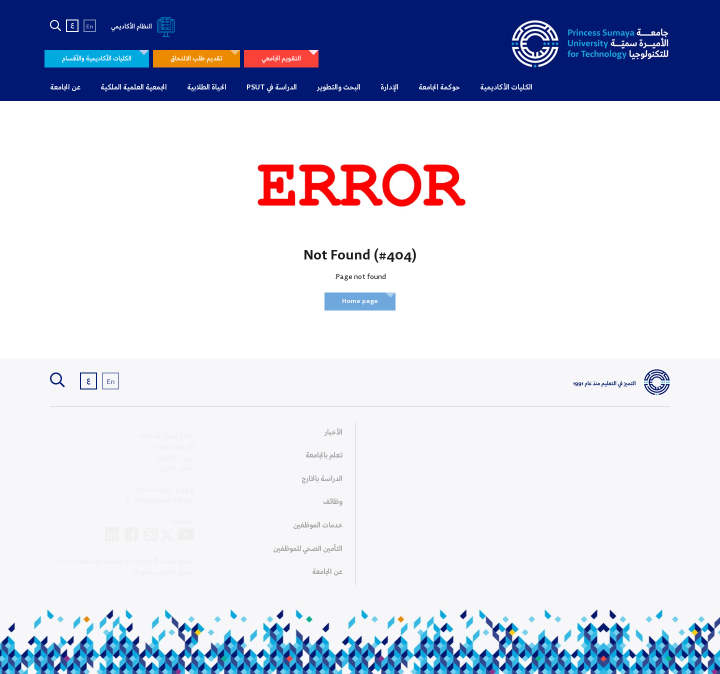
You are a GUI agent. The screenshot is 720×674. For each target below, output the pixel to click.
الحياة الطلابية (206, 87)
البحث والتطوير (338, 87)
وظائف (332, 505)
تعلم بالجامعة (324, 459)
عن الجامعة (65, 87)
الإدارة (389, 87)
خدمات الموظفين (317, 529)
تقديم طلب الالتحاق (196, 59)
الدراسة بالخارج (322, 482)
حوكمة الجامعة (439, 87)
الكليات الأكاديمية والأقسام (97, 59)
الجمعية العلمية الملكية (133, 87)
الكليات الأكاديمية (506, 87)
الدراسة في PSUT (271, 87)
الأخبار (333, 435)
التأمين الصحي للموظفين (307, 552)
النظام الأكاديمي (144, 27)
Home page (360, 301)
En (90, 27)
